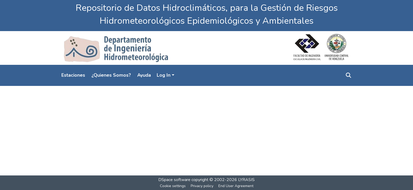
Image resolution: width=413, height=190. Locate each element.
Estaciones (73, 75)
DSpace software (174, 180)
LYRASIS (246, 180)
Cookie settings (173, 185)
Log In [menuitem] (163, 75)
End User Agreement (235, 185)
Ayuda (144, 75)
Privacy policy (202, 185)
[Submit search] (348, 75)
